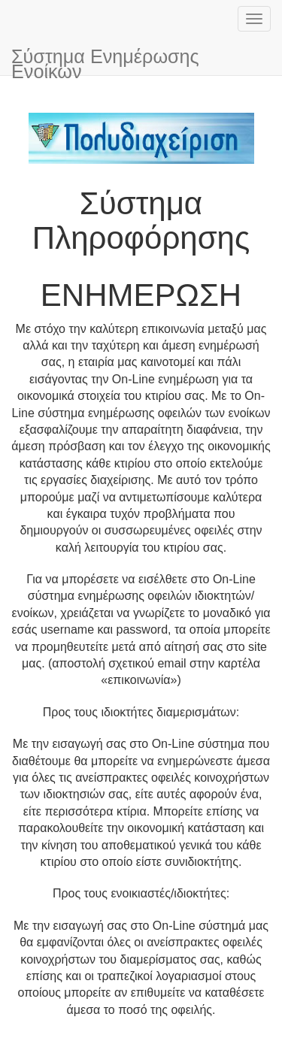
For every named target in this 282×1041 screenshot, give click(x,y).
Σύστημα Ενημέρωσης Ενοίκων (105, 60)
